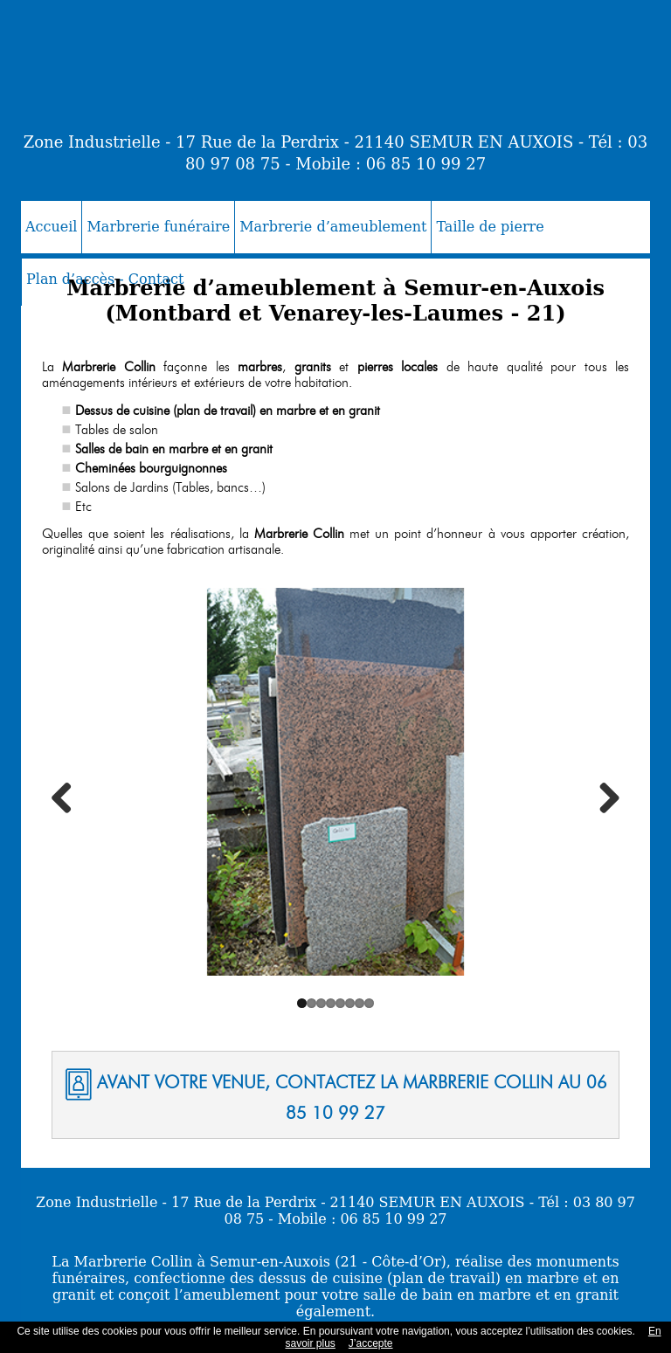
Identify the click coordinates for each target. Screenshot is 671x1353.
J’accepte (371, 1343)
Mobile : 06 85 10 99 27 (390, 164)
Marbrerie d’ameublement (332, 226)
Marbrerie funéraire (158, 226)
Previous (68, 797)
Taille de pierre (489, 226)
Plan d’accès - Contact (104, 279)
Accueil (51, 226)
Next (602, 797)
